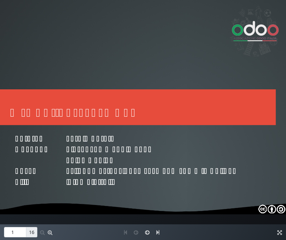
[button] (42, 232)
